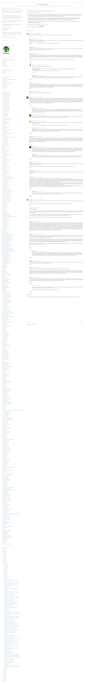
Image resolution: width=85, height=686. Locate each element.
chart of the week (4, 172)
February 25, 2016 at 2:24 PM (37, 91)
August (5, 570)
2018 (4, 560)
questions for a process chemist (6, 420)
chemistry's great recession (6, 196)
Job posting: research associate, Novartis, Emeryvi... (11, 643)
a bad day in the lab (5, 110)
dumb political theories (5, 247)
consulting (3, 219)
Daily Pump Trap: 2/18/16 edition (9, 619)
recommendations (4, 430)
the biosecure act (4, 478)
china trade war (4, 206)
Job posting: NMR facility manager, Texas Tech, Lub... (12, 640)
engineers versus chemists (6, 254)
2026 (4, 548)
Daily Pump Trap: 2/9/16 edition (9, 639)
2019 (4, 558)
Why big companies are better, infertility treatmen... (11, 580)
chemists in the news (5, 200)
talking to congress (5, 470)
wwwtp (3, 542)
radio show (3, 422)
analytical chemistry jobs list (6, 129)
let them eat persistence (5, 349)
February (5, 578)
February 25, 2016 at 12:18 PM (39, 53)
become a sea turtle (5, 143)
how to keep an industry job (6, 297)
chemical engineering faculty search (7, 177)
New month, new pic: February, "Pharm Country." (11, 665)
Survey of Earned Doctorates (6, 469)
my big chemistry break (5, 374)
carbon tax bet (4, 163)
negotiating (4, 377)
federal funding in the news (6, 262)
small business (4, 465)
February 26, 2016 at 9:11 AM (37, 170)
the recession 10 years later (6, 499)
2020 (4, 557)
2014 (4, 671)
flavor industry (4, 266)
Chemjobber (42, 4)
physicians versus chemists (6, 402)
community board (4, 214)
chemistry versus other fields (6, 195)
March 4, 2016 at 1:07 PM (37, 267)
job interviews (4, 334)
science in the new (5, 445)
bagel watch (4, 139)
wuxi (3, 541)
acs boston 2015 (4, 113)
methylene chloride (5, 367)
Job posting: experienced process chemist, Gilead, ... (11, 653)
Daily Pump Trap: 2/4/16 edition (9, 659)
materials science (4, 359)
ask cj (30, 27)
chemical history (4, 180)
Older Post (81, 322)
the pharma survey (5, 496)
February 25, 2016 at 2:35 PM (40, 75)
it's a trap (3, 331)
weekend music (4, 533)
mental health (4, 364)
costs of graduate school (5, 220)
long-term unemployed (5, 353)
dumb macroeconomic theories (6, 244)
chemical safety (4, 185)
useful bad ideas (4, 527)
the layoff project (4, 492)
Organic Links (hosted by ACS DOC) (7, 70)
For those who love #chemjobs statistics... (10, 603)
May (5, 574)
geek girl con (4, 271)
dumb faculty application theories (7, 239)
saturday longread (4, 441)
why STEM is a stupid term (6, 537)
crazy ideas (3, 226)
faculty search (4, 258)
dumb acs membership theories (6, 234)
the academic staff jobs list (6, 474)
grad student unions (5, 281)
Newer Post (28, 322)
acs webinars (4, 124)
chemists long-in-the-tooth (6, 201)
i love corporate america (5, 302)
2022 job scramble (5, 100)
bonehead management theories (6, 154)
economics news (4, 252)
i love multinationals (5, 306)
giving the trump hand (5, 273)
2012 (4, 674)
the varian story (4, 503)
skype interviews (4, 464)
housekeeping (4, 292)
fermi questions (4, 263)
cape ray (3, 162)
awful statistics (4, 138)
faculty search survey (5, 259)
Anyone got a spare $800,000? (8, 662)
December (5, 564)
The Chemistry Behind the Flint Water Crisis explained (12, 613)
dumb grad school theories (6, 240)
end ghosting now (4, 253)
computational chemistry (5, 215)
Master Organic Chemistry (6, 84)
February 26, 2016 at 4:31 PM (37, 221)
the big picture (4, 477)
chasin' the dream (4, 173)
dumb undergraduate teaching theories (7, 249)
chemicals (3, 187)
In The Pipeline (4, 88)
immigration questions (5, 314)
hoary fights (4, 290)
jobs (2, 339)
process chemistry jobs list (6, 412)
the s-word (3, 501)
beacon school (4, 142)
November (5, 565)
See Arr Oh (31, 207)
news (3, 378)
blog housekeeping (5, 149)
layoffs (3, 347)
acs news (3, 120)
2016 (4, 563)
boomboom (4, 157)
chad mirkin (4, 168)
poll (2, 407)
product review (4, 416)
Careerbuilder (4, 64)
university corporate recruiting (6, 526)
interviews (3, 326)
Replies (31, 106)
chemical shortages (5, 186)
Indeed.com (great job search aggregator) (8, 59)
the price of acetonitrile (5, 498)
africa (3, 125)
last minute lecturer (5, 344)
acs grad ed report (4, 115)
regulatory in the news (5, 432)
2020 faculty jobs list (5, 95)
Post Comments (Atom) (34, 324)
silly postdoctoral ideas (5, 459)
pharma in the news (5, 397)
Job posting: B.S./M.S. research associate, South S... (11, 645)
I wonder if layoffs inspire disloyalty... (9, 632)
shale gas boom (4, 454)
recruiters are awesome (5, 431)
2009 (4, 679)
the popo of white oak (5, 497)
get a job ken (4, 272)
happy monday (4, 285)
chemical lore (4, 182)
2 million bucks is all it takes (8, 606)
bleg (2, 147)
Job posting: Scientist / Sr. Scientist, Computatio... (11, 626)
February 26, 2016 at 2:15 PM (37, 207)
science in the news (5, 446)
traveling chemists (5, 517)
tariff (3, 472)
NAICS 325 (4, 376)
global (3, 276)
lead (2, 348)
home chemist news (5, 291)
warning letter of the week (6, 531)
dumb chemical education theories (7, 235)
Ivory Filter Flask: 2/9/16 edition (9, 642)
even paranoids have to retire (6, 257)
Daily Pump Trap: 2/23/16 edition (9, 598)
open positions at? (4, 387)
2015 (4, 670)
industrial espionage (5, 315)
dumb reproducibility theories (6, 248)
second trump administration (6, 449)
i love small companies (5, 309)
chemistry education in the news (7, 191)
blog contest (4, 148)
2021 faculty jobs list (5, 96)
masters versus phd (5, 358)
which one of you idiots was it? (6, 536)
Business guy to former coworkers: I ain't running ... (11, 616)
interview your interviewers (6, 325)
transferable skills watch (5, 516)
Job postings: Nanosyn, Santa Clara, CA (10, 630)
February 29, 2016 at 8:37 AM (40, 251)
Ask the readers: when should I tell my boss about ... (11, 593)
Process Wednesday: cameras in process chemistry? (11, 597)
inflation (3, 320)
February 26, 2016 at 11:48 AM (39, 199)
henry (30, 33)
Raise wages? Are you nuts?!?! (8, 658)
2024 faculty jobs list (5, 106)
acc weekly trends (4, 111)
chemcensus (4, 175)
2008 (4, 680)
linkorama (3, 350)
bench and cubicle (4, 144)
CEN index (3, 166)
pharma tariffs (4, 400)
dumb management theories (6, 245)
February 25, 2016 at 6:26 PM (37, 136)
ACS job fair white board (6, 119)
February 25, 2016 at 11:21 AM (35, 33)
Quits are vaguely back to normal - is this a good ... (11, 591)
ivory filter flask (4, 333)
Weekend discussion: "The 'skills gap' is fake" (10, 584)
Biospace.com (4, 62)
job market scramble (5, 335)
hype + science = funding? (6, 300)
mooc (3, 371)
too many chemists (5, 511)
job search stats (4, 338)
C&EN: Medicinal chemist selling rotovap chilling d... (12, 655)
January (5, 668)
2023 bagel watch (4, 101)
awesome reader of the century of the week (8, 137)
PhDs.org (3, 73)
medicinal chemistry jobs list (6, 363)
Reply (30, 36)
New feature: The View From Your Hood (10, 627)
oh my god (3, 383)
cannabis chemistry (5, 161)
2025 (4, 550)
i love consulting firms (5, 301)
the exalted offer (4, 484)
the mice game (4, 493)
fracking (3, 268)
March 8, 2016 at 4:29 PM (37, 285)
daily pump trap (4, 228)
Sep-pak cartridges (6, 610)
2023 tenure (4, 105)
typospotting (4, 521)
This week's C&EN (7, 581)
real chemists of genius (5, 427)
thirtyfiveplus (4, 506)
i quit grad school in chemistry (6, 311)
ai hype (3, 128)
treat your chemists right (5, 518)
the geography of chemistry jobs (7, 487)
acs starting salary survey (6, 123)
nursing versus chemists (5, 382)
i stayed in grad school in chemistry (7, 312)
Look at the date (4, 354)
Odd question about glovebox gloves (9, 623)
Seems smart (6, 590)
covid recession (4, 223)
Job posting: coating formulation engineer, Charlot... (11, 601)
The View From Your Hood (8, 585)
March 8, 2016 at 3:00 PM (37, 277)
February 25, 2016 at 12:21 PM (42, 64)
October (5, 567)
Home (55, 322)
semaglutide (4, 451)
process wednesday (5, 413)
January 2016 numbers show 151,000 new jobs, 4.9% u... (12, 656)
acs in (3, 116)
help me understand (5, 286)
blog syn (3, 152)
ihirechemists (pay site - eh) (6, 66)
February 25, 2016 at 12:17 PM (37, 47)
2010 (4, 677)
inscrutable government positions (7, 321)
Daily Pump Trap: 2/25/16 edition (9, 594)
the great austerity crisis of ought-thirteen (8, 489)
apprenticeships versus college (6, 133)
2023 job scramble (5, 104)
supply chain (4, 468)
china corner (4, 205)
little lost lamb (4, 352)
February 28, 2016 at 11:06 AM (37, 260)
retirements (3, 436)
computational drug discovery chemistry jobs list (9, 216)
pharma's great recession (5, 401)
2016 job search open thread (6, 94)
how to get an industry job (37, 27)
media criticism (4, 362)
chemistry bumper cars (5, 190)
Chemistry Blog (4, 85)
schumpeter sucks (4, 444)
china (3, 204)
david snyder (4, 229)
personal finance (4, 395)
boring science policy (5, 158)
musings (3, 373)
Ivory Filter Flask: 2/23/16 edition (9, 600)
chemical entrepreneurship (6, 178)
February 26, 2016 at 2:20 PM (40, 154)
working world (4, 540)
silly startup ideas (4, 460)
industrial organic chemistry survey (7, 316)
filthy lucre (3, 264)
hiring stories (4, 288)
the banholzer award (5, 475)
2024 (4, 551)
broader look (4, 159)
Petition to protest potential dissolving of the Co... (11, 588)
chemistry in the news (5, 192)
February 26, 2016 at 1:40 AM (37, 162)
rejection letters (4, 434)
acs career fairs (4, 114)
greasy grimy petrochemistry (6, 282)
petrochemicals (4, 396)
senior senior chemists (5, 453)
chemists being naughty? (5, 199)
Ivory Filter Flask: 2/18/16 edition (9, 620)
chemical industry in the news (6, 181)
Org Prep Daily (4, 81)
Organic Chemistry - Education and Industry (8, 79)
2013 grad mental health (5, 92)
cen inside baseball (5, 167)
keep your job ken (4, 340)
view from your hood (5, 530)
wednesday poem (4, 532)
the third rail (4, 502)
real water (3, 429)
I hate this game (6, 587)
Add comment (29, 294)
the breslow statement (5, 479)
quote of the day (4, 421)
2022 (4, 554)
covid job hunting (4, 221)
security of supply (4, 450)
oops (3, 386)
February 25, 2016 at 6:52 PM (39, 146)
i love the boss (4, 310)
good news (3, 277)
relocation (3, 435)
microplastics (4, 368)
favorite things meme (5, 261)
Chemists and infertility (7, 646)
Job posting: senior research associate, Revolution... (11, 617)
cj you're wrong (4, 211)
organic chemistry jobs (5, 388)
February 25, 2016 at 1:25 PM (37, 83)
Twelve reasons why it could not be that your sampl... (12, 629)
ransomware (4, 425)
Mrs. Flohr (3, 372)
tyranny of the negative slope (6, 522)
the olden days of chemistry (6, 494)
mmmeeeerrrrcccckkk (5, 369)
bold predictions (4, 153)
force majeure (4, 267)
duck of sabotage (4, 233)
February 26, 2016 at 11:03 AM (37, 177)
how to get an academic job (6, 295)
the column (3, 482)
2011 (4, 676)
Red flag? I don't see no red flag (8, 652)
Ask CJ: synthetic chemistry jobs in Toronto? (10, 604)
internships (3, 324)
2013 (4, 673)
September (6, 568)
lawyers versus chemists (5, 345)
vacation (3, 528)
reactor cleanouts (4, 426)
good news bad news (5, 278)
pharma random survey (5, 398)
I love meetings (4, 305)
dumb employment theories (6, 238)
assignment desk (4, 135)
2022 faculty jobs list (5, 99)
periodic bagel (4, 393)
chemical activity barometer (6, 176)
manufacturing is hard (5, 357)
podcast (3, 406)
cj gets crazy (4, 209)
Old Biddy (33, 146)
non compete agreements (5, 381)
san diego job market (5, 440)
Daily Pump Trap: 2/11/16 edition (9, 636)
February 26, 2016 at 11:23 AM (40, 191)
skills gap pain (4, 463)
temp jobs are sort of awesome (6, 473)
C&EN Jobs (4, 58)
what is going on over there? (6, 535)
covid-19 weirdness (5, 225)
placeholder (4, 405)
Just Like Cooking (5, 80)
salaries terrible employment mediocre (7, 439)
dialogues (3, 230)
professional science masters (6, 417)
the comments (30, 12)
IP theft (3, 329)
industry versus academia (6, 319)
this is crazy (4, 507)
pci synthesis (4, 392)
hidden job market (5, 287)
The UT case (6, 633)
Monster (3, 63)
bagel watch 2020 (4, 140)
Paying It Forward (5, 391)
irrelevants (3, 330)
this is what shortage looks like (6, 508)
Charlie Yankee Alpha (5, 171)
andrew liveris (4, 130)
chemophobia (4, 202)
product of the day (5, 415)
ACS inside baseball (5, 118)
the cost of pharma (5, 483)
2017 (4, 561)
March (5, 577)
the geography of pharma (5, 488)
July (5, 571)
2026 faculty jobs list (5, 109)
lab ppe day (4, 343)
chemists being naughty (5, 197)
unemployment (4, 523)
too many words (4, 512)
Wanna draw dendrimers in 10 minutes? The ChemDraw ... (12, 666)
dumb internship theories (5, 243)
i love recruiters (4, 307)
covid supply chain (5, 224)
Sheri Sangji (4, 455)
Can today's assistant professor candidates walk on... (11, 607)
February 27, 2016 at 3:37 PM (37, 234)
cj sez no (3, 210)
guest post (3, 283)
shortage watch (4, 458)
